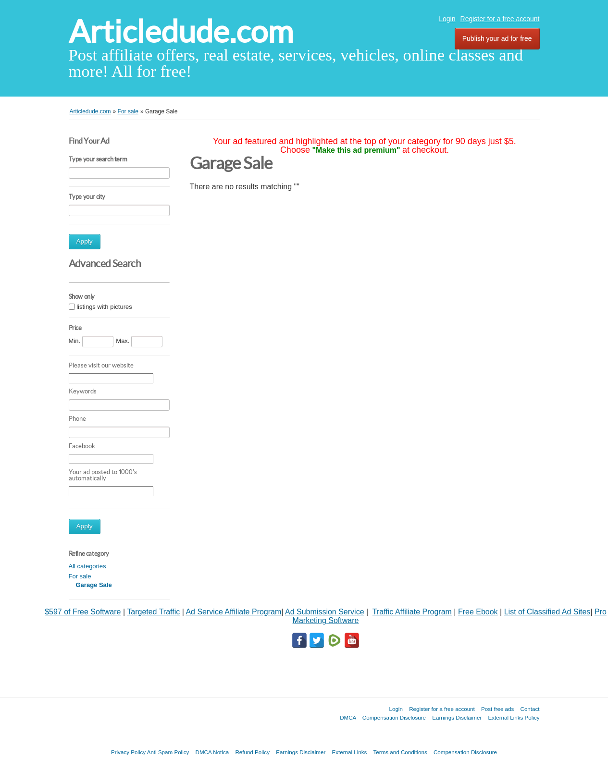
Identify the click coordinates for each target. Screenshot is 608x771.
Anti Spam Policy (168, 752)
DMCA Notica (212, 752)
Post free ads (497, 709)
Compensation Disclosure (394, 717)
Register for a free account (500, 19)
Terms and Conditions (400, 752)
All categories (87, 566)
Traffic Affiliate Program (412, 612)
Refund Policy (252, 752)
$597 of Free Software (83, 612)
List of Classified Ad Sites (547, 612)
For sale (80, 576)
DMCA (348, 717)
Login (447, 19)
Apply (84, 241)
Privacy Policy (128, 752)
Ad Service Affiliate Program (233, 612)
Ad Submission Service (324, 612)
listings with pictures (104, 306)
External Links (349, 752)
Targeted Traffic (153, 612)
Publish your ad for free (497, 38)
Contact (530, 709)
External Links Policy (514, 717)
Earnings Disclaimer (457, 717)
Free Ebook (478, 612)
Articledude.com (181, 31)
